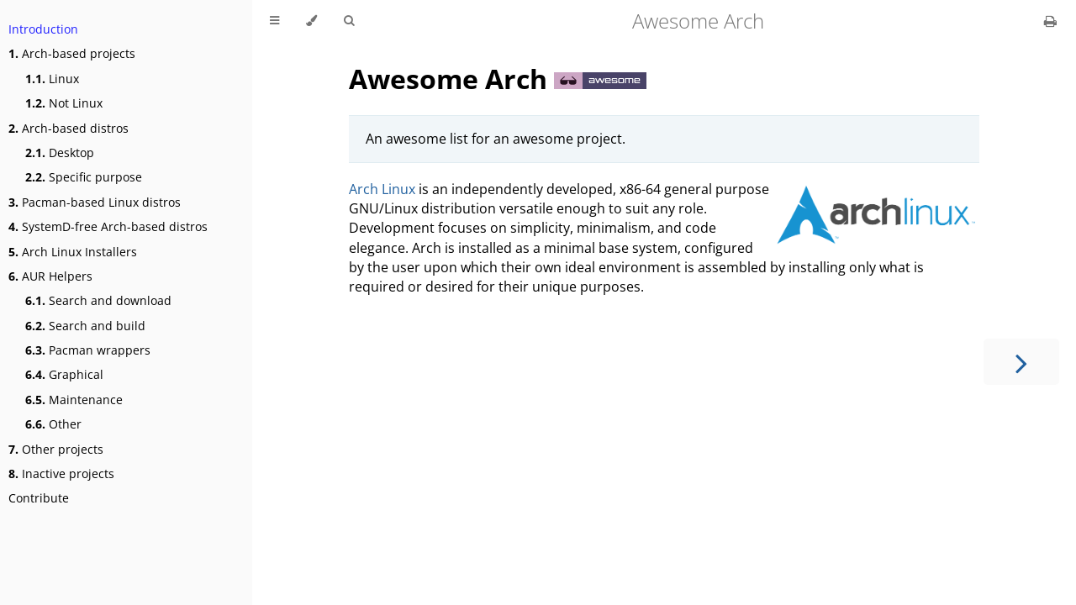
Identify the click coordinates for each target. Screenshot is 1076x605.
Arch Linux (382, 189)
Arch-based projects (71, 53)
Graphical (64, 374)
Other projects (55, 449)
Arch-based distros (68, 128)
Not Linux (64, 103)
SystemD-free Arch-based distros (108, 226)
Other (53, 424)
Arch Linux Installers (72, 252)
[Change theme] (311, 21)
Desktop (59, 152)
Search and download (98, 300)
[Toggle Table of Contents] (274, 21)
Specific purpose (83, 177)
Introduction (43, 29)
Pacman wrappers (87, 350)
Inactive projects (61, 473)
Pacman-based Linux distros (94, 202)
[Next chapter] (1021, 362)
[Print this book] (1050, 21)
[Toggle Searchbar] (348, 21)
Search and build (85, 326)
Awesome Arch (451, 78)
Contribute (38, 498)
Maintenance (74, 400)
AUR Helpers (50, 276)
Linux (52, 79)
